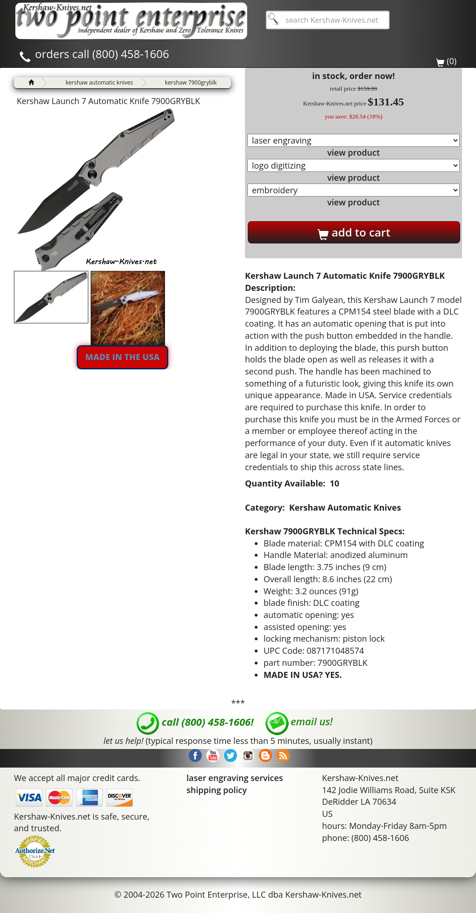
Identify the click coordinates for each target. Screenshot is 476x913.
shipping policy (216, 789)
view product (353, 152)
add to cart (353, 232)
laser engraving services (234, 777)
